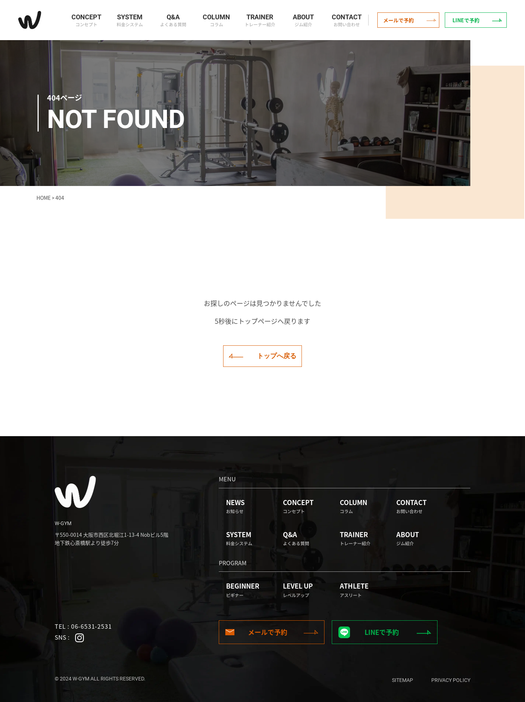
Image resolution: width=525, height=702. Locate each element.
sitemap (402, 680)
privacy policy (450, 680)
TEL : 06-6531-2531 (83, 626)
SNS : (69, 637)
